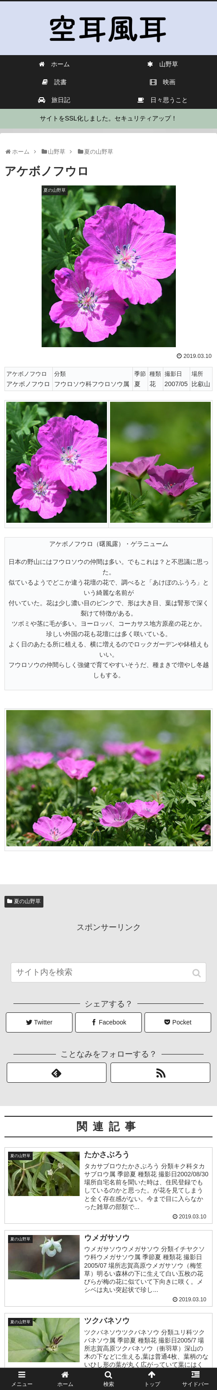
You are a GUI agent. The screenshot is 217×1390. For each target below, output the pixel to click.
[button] (197, 980)
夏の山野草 (27, 901)
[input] (108, 979)
